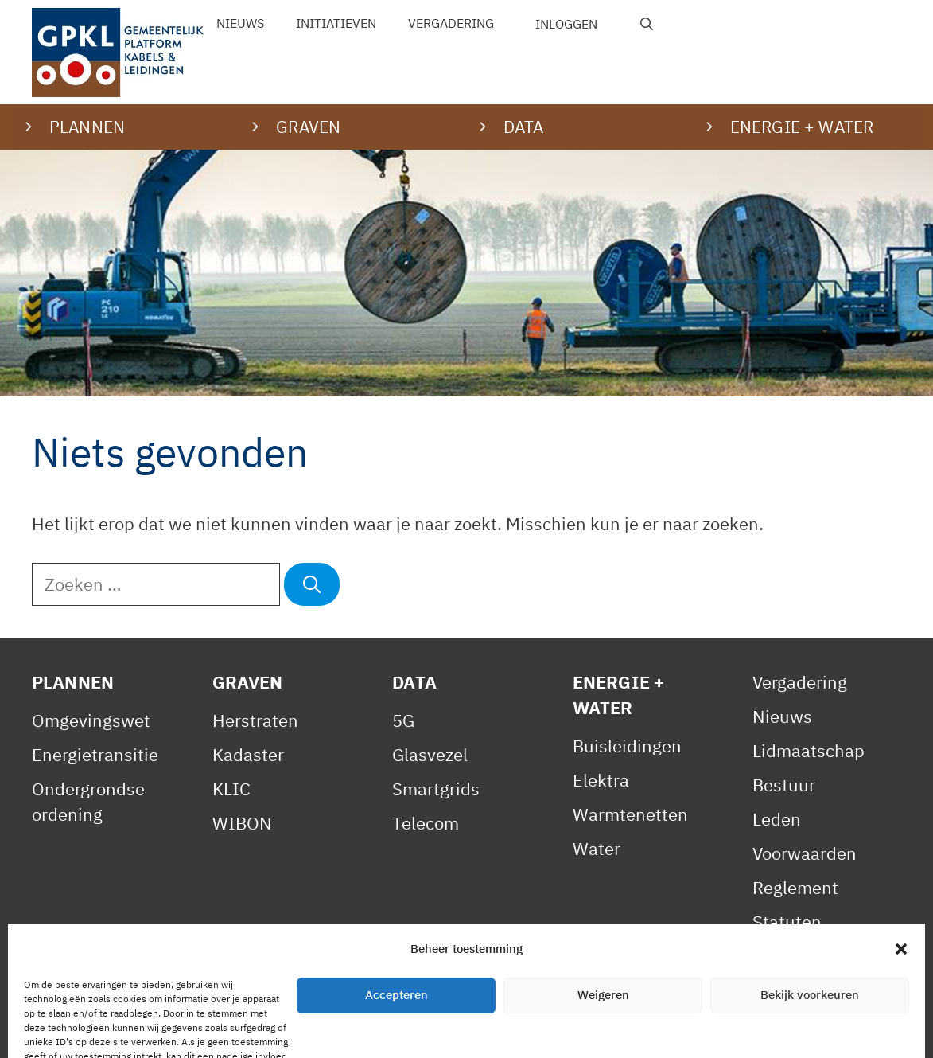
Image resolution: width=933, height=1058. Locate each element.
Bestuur (783, 784)
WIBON (242, 822)
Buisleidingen (627, 745)
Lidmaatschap (808, 750)
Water (596, 848)
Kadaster (248, 754)
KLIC (231, 788)
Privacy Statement (234, 1028)
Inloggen (566, 24)
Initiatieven (336, 23)
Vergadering (451, 23)
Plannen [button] (87, 126)
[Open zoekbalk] (647, 24)
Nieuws (240, 23)
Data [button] (523, 126)
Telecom (425, 822)
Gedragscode (804, 955)
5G (403, 720)
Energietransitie (95, 754)
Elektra (601, 779)
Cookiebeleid (374, 1028)
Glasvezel (430, 754)
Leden (776, 818)
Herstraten (255, 720)
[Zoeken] (312, 584)
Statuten (787, 921)
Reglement (795, 887)
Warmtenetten (630, 814)
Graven (247, 681)
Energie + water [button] (801, 126)
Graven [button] (308, 126)
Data (414, 681)
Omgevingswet (91, 720)
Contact (473, 1028)
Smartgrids (436, 788)
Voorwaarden (804, 853)
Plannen (73, 681)
